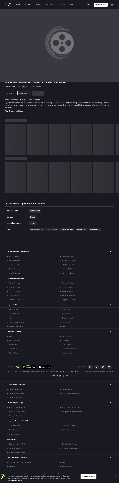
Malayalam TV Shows (69, 261)
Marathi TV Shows (68, 273)
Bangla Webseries (68, 430)
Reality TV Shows (14, 283)
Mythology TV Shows (68, 296)
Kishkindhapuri (67, 466)
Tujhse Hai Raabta (12, 86)
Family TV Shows (14, 291)
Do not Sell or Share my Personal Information (98, 372)
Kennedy (12, 466)
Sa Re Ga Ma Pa (67, 336)
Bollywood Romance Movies (71, 393)
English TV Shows (14, 261)
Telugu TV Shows (14, 269)
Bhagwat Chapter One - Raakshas (20, 462)
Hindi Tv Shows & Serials (17, 408)
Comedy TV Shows (15, 287)
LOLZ (71, 4)
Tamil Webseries (14, 430)
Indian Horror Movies (16, 389)
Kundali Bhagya (14, 310)
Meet (63, 326)
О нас (8, 372)
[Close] (115, 476)
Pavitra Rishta (13, 353)
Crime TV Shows (14, 296)
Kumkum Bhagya (14, 340)
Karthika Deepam (67, 353)
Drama (37, 99)
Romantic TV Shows (68, 283)
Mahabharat (13, 345)
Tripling (11, 336)
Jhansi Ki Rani (66, 314)
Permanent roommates (69, 349)
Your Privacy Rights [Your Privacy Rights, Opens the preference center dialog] (88, 476)
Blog (67, 376)
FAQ (16, 372)
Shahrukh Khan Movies (69, 444)
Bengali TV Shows (14, 273)
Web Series (50, 4)
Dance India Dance (68, 345)
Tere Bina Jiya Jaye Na (16, 326)
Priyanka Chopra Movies (70, 448)
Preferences (74, 372)
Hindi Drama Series (68, 426)
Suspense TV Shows (68, 300)
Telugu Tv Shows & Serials (17, 416)
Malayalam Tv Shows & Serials (72, 412)
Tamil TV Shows (14, 256)
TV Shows (28, 4)
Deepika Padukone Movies (17, 444)
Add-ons (61, 4)
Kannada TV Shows (68, 269)
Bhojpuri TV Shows (68, 265)
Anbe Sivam (66, 310)
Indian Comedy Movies (16, 393)
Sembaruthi (66, 322)
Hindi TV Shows (14, 265)
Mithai (11, 318)
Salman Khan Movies (16, 448)
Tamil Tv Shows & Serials (17, 412)
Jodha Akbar (13, 349)
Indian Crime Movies (68, 389)
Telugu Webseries (15, 434)
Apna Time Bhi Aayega (16, 322)
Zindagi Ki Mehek (67, 318)
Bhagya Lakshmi (14, 314)
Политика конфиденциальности (33, 372)
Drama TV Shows (67, 287)
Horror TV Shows (14, 300)
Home (18, 4)
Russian (23, 99)
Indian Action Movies (16, 398)
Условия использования (57, 372)
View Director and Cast (14, 111)
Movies (38, 4)
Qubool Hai (65, 340)
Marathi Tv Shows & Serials (71, 408)
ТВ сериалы (36, 86)
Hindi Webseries (14, 426)
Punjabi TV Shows (67, 256)
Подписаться (100, 5)
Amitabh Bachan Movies (17, 452)
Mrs (63, 462)
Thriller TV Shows (67, 291)
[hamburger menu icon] (112, 5)
